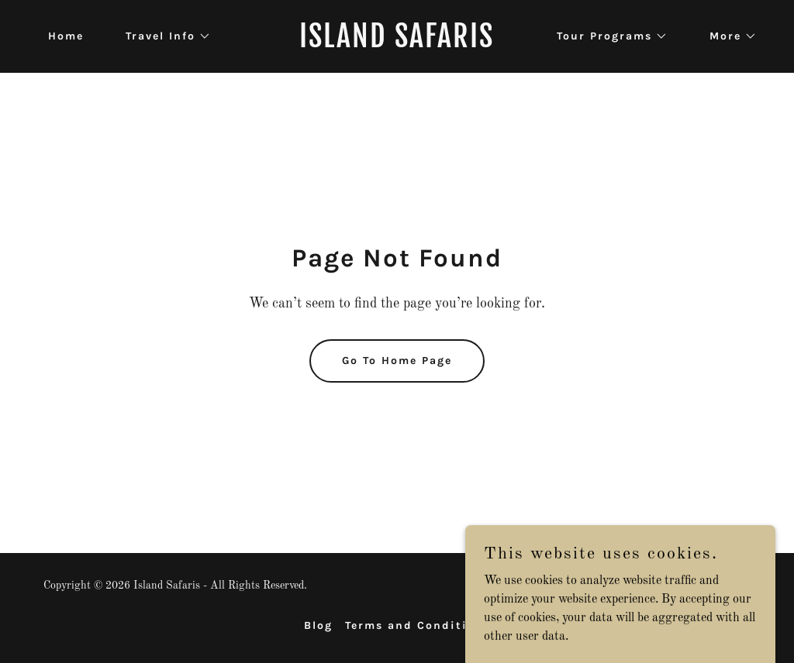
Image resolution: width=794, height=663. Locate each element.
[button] (163, 36)
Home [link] (66, 36)
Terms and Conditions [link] (418, 625)
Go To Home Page (397, 360)
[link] (396, 44)
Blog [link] (318, 625)
